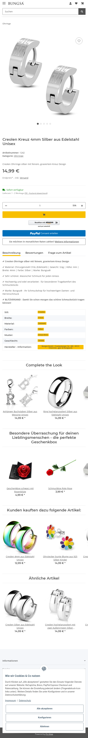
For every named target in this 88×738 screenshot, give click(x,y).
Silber (40, 329)
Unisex (41, 340)
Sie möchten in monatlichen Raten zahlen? (44, 241)
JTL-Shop (49, 734)
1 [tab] (38, 124)
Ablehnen (44, 726)
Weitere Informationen (67, 241)
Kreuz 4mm (43, 335)
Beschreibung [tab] (11, 252)
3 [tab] (44, 124)
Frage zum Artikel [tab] (59, 252)
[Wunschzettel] (76, 3)
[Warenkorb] (82, 3)
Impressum (10, 700)
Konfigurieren (44, 717)
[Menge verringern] (6, 205)
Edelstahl (42, 323)
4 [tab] (47, 124)
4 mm (40, 318)
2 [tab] (41, 124)
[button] (70, 3)
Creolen (41, 312)
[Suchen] (40, 11)
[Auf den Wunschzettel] (79, 40)
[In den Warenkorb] (4, 33)
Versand (24, 177)
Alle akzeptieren (44, 708)
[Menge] (39, 205)
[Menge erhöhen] (82, 205)
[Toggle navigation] (4, 2)
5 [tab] (50, 124)
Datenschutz (25, 700)
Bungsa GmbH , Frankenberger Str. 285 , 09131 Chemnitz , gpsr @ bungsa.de (60, 347)
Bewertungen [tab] (34, 252)
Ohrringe (18, 155)
